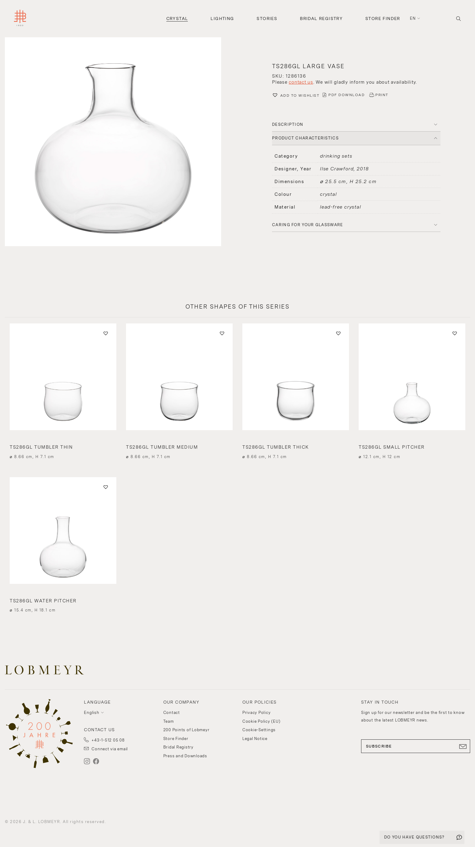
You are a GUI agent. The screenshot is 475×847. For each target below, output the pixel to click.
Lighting (222, 18)
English (91, 712)
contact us (301, 82)
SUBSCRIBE (415, 746)
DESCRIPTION (287, 124)
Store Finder (382, 18)
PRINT (381, 95)
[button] (119, 142)
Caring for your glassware (307, 225)
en (413, 18)
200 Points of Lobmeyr (186, 730)
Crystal (177, 18)
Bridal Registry (321, 18)
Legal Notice (254, 738)
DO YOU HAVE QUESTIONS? (414, 837)
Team (168, 721)
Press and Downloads (185, 756)
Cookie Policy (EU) (261, 721)
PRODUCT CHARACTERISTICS (305, 138)
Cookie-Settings (259, 730)
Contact (171, 712)
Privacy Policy (256, 712)
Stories (267, 18)
